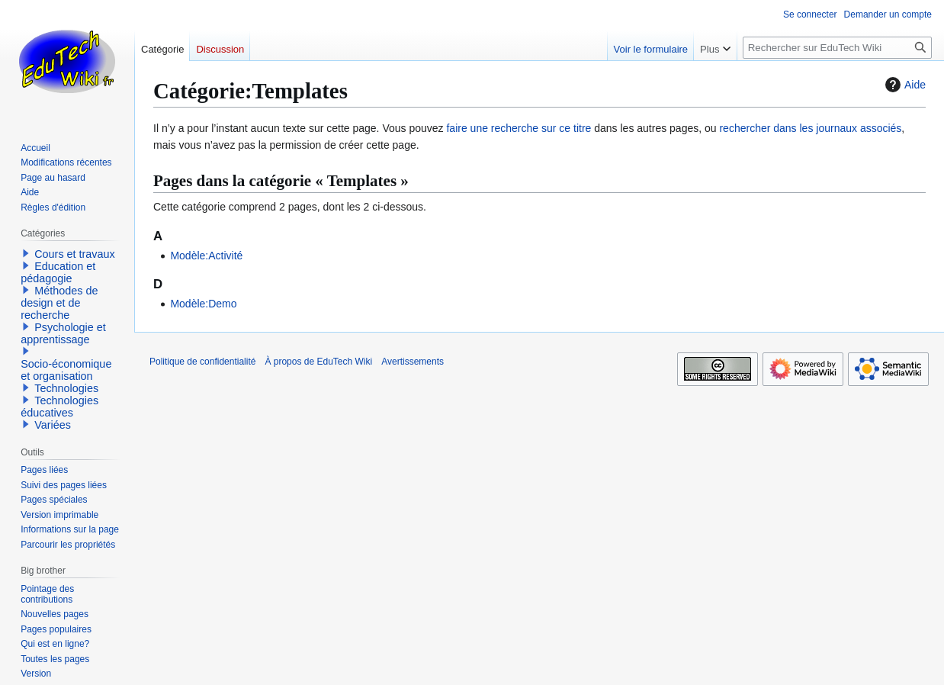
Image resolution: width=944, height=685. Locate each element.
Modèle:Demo (203, 303)
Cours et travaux (74, 254)
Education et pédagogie (58, 272)
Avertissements (412, 361)
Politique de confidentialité (202, 361)
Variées (52, 425)
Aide (903, 84)
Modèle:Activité (206, 255)
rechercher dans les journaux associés (810, 128)
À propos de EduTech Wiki (318, 361)
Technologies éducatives (59, 406)
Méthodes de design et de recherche (59, 303)
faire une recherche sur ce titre (518, 128)
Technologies (66, 388)
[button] (26, 253)
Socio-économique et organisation (66, 370)
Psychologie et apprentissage (63, 333)
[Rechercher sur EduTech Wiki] (837, 48)
